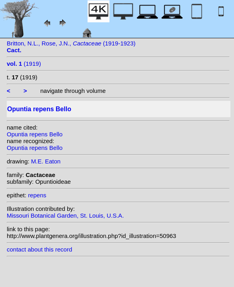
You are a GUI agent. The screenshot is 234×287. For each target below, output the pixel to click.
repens (37, 195)
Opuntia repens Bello (34, 134)
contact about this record (39, 249)
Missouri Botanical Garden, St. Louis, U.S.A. (65, 215)
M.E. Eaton (45, 161)
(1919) (24, 63)
